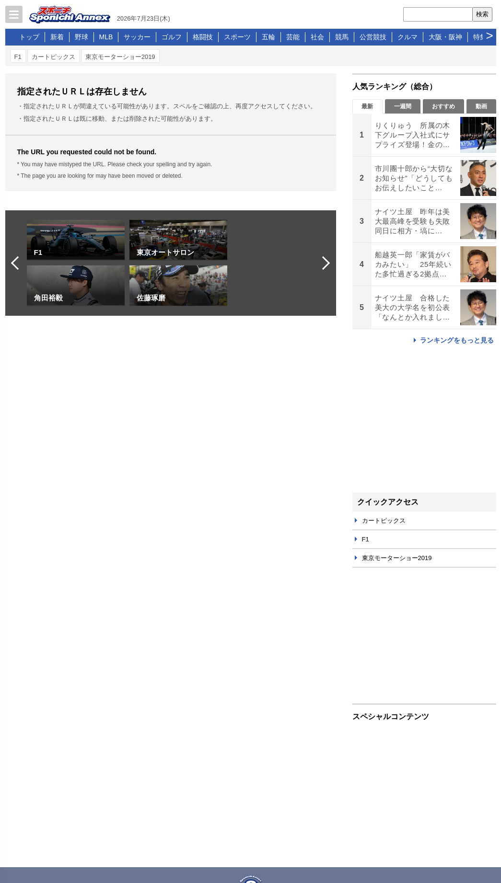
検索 (482, 14)
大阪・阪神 (445, 37)
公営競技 (373, 37)
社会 (317, 37)
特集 (480, 37)
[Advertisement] (424, 418)
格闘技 (203, 37)
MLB (106, 37)
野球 (81, 37)
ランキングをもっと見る (457, 340)
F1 (18, 56)
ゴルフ (172, 37)
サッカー (137, 37)
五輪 (268, 37)
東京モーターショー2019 (120, 56)
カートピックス (53, 56)
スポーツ (237, 37)
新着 (57, 37)
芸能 (293, 37)
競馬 (342, 37)
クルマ (407, 37)
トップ (29, 37)
